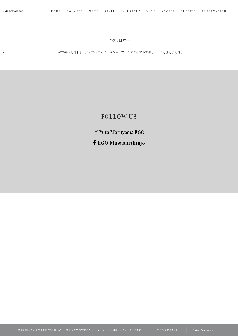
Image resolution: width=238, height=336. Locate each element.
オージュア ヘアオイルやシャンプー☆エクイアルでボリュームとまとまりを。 (131, 52)
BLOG (151, 11)
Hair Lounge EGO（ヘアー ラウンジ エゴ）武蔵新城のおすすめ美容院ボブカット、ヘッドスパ (114, 317)
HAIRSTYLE (131, 11)
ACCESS (168, 11)
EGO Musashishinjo (119, 143)
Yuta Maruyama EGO (119, 132)
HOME (56, 11)
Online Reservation (203, 330)
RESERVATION (214, 11)
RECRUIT (189, 11)
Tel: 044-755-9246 (167, 330)
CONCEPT (75, 11)
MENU (94, 11)
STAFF (109, 11)
